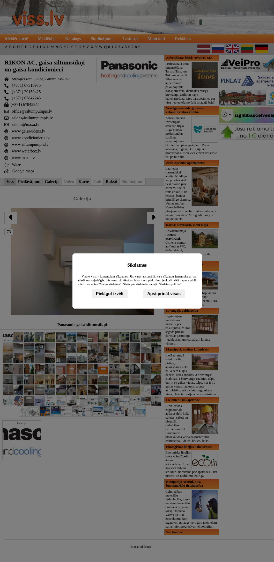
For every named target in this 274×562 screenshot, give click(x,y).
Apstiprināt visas (164, 293)
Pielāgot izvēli (109, 293)
